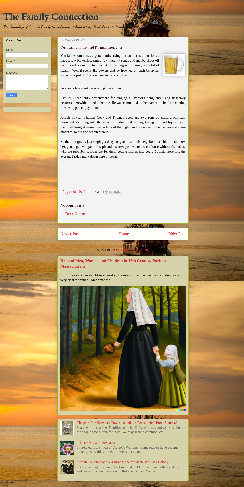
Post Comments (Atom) (132, 250)
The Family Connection (51, 16)
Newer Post (70, 234)
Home (124, 234)
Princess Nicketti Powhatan (96, 442)
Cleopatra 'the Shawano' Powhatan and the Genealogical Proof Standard (127, 423)
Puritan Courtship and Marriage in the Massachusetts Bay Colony (122, 462)
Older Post (177, 234)
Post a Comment (76, 214)
